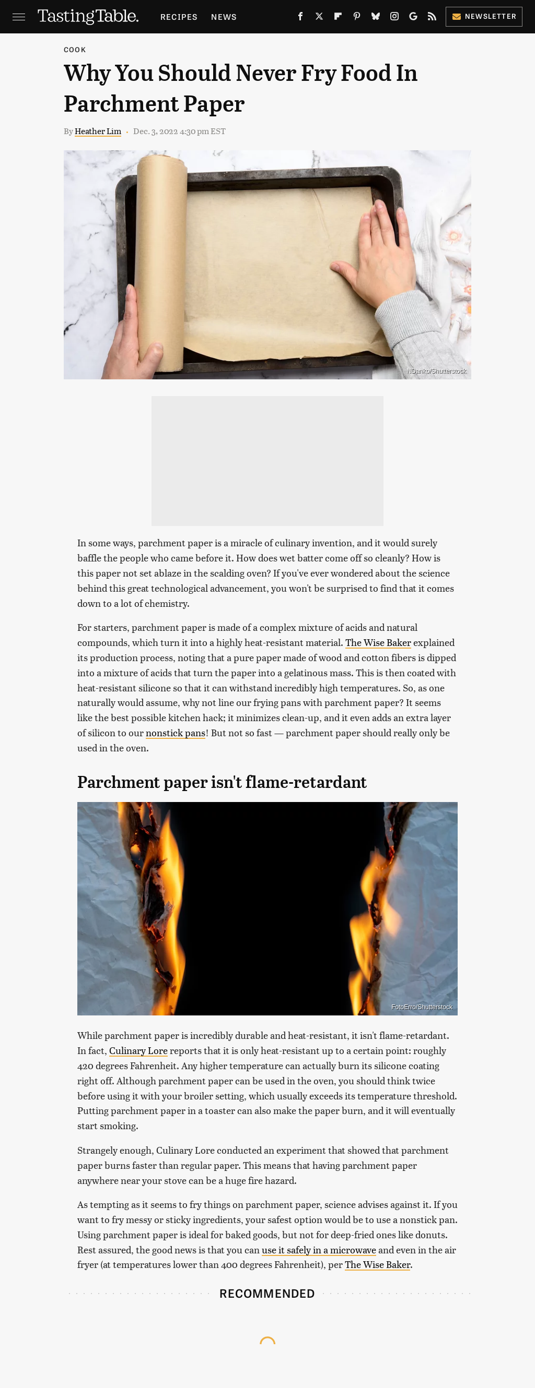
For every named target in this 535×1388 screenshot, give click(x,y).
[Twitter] (319, 18)
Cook (75, 49)
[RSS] (432, 18)
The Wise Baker (378, 642)
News (224, 16)
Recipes (178, 16)
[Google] (413, 18)
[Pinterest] (357, 18)
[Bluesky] (375, 18)
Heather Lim (98, 131)
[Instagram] (394, 18)
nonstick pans (175, 732)
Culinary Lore (138, 1050)
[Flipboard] (338, 18)
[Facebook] (300, 18)
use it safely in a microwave (319, 1249)
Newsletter (484, 16)
